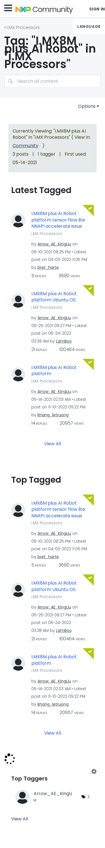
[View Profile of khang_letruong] (53, 415)
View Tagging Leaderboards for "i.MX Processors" (52, 771)
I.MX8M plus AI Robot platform (54, 370)
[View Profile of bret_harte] (48, 267)
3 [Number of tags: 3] (88, 797)
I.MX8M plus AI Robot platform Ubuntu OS (54, 297)
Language (88, 26)
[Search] (52, 81)
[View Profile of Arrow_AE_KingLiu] (54, 244)
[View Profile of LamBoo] (64, 341)
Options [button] (86, 106)
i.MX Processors (23, 27)
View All (52, 443)
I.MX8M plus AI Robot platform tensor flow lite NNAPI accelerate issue (58, 220)
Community (25, 145)
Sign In (97, 9)
